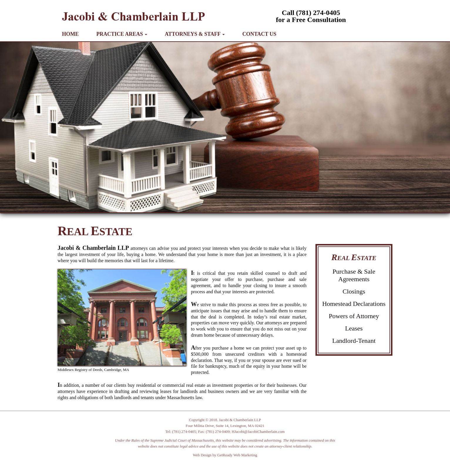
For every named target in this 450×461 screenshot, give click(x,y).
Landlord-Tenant (354, 340)
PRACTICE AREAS (121, 34)
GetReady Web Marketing (237, 455)
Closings (353, 291)
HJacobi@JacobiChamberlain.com (258, 431)
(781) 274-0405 (184, 431)
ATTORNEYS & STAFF (195, 34)
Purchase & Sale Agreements (354, 275)
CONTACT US (259, 34)
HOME (70, 34)
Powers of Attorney (354, 316)
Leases (354, 328)
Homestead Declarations (354, 303)
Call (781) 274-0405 (311, 12)
